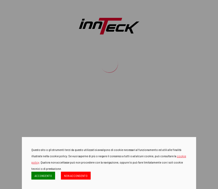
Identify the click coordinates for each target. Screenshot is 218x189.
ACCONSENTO (43, 175)
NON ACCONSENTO (76, 175)
